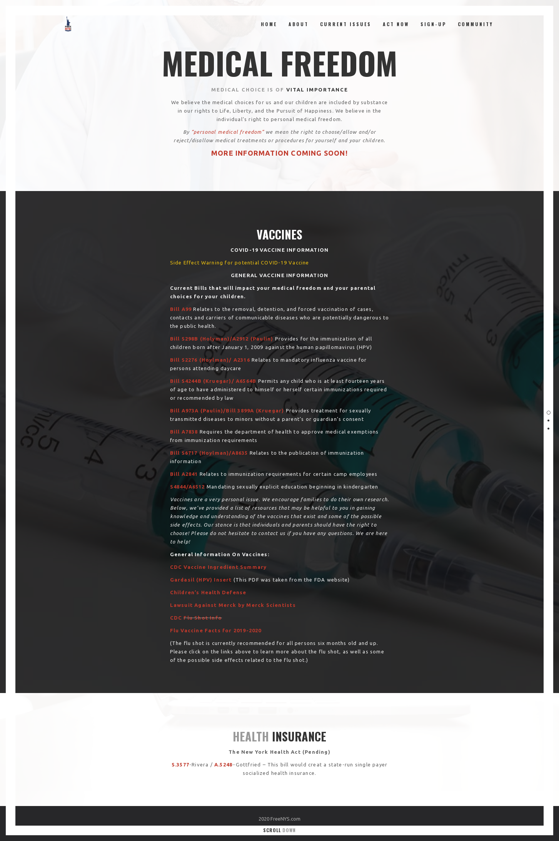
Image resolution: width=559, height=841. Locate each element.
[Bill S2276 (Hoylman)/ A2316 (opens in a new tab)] (210, 359)
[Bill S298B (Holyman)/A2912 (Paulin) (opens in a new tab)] (222, 338)
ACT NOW (396, 24)
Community (475, 24)
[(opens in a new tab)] (181, 309)
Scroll (279, 830)
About (299, 24)
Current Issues (345, 24)
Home (269, 24)
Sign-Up (433, 24)
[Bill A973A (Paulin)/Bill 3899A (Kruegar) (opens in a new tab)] (227, 410)
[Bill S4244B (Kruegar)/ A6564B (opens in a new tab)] (213, 381)
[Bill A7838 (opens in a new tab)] (184, 431)
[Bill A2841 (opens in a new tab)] (184, 474)
